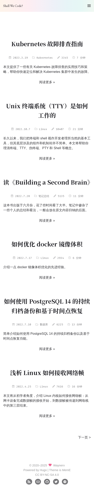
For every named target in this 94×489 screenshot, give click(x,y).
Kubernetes (44, 57)
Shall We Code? (13, 6)
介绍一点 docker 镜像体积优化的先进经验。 (35, 267)
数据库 (44, 324)
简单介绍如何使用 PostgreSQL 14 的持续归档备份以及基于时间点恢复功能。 (46, 336)
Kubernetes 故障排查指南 (47, 43)
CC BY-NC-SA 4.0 (47, 474)
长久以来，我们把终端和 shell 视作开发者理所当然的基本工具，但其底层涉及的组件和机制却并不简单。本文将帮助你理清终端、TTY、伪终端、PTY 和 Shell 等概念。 (47, 143)
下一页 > (84, 437)
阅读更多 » (47, 82)
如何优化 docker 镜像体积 (47, 244)
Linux (43, 129)
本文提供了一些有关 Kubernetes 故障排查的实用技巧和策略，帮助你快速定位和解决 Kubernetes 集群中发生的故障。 (47, 69)
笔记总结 (44, 196)
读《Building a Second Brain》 (48, 182)
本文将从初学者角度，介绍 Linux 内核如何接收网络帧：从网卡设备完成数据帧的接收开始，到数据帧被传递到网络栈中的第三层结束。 (45, 400)
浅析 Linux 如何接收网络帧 (47, 372)
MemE (66, 470)
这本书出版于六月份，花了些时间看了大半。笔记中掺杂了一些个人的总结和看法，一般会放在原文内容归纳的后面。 (45, 207)
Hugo (43, 470)
